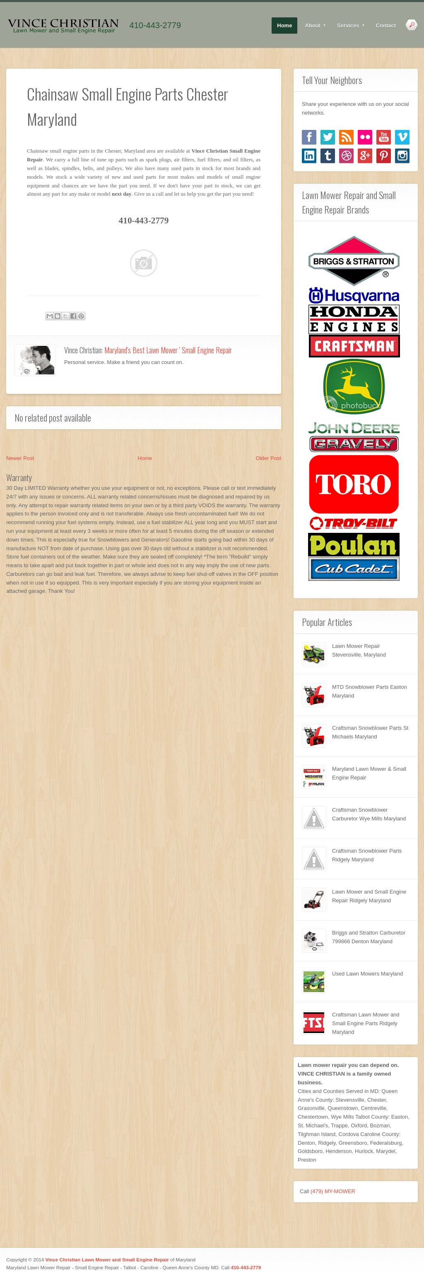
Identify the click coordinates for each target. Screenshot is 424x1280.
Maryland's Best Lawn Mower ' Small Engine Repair (168, 350)
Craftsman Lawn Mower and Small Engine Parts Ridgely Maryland (366, 1023)
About (312, 25)
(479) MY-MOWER (333, 1191)
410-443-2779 (155, 25)
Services (348, 25)
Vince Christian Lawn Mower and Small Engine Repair (107, 1259)
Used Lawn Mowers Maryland (367, 974)
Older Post (268, 458)
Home (284, 25)
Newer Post (20, 458)
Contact (386, 25)
